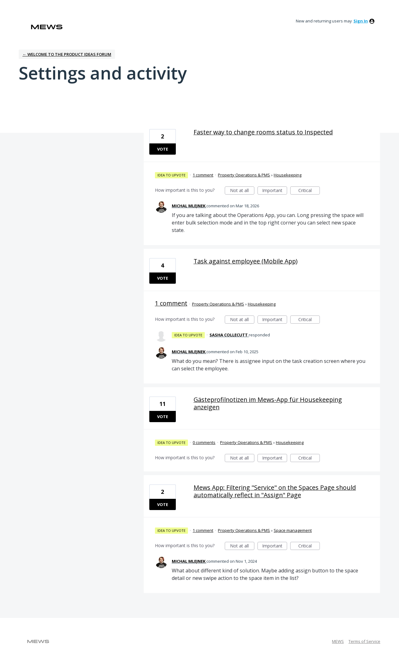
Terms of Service (364, 641)
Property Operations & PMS (244, 175)
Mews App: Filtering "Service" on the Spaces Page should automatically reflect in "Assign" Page (275, 491)
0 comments (204, 442)
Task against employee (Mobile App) (245, 261)
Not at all (242, 191)
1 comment (203, 175)
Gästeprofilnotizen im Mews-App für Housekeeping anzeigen (268, 403)
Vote (162, 149)
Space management (293, 530)
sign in (360, 21)
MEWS (338, 641)
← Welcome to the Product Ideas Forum (66, 54)
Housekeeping (287, 175)
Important (274, 191)
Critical (309, 191)
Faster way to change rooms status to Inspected (263, 132)
